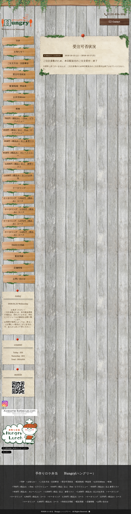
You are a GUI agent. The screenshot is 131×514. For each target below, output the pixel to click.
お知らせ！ (19, 51)
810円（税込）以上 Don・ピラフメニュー (17, 131)
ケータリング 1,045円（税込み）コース (17, 199)
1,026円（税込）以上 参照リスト (19, 165)
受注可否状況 (19, 74)
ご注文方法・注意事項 (18, 63)
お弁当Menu (19, 97)
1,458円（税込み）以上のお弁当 (17, 177)
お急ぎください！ (18, 310)
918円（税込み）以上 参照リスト (19, 142)
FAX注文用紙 (18, 245)
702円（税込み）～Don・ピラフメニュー (19, 120)
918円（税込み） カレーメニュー (18, 154)
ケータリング (19, 188)
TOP (18, 40)
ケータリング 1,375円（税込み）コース (17, 222)
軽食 (18, 108)
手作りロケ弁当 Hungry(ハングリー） (65, 473)
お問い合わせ (19, 279)
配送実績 (19, 256)
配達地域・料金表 (17, 86)
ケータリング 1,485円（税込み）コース (19, 233)
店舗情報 (18, 268)
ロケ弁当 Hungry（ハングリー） (59, 511)
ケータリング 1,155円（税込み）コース (19, 210)
